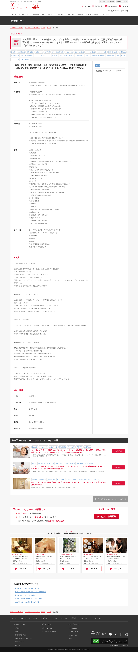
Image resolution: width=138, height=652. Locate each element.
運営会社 (17, 645)
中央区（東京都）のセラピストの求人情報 (28, 599)
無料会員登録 (111, 6)
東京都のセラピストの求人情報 (25, 595)
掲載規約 (17, 631)
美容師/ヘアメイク (39, 14)
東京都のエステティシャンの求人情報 (27, 588)
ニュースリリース (74, 631)
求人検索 (86, 6)
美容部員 (80, 14)
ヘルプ (71, 638)
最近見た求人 (99, 6)
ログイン (123, 6)
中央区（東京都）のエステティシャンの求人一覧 (110, 499)
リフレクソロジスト (92, 14)
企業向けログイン (122, 1)
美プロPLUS (73, 628)
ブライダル (105, 14)
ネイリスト (71, 14)
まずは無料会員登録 (106, 516)
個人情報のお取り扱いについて (24, 638)
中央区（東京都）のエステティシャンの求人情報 (30, 592)
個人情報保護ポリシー (21, 635)
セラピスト (51, 14)
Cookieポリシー (19, 641)
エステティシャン (24, 14)
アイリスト (61, 14)
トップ (14, 14)
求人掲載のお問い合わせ (107, 1)
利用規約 (17, 628)
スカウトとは (73, 635)
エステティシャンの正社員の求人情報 (27, 602)
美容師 (35, 618)
